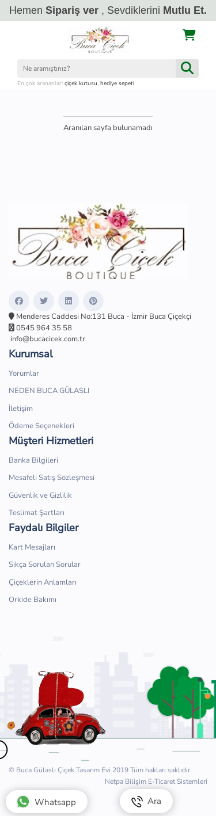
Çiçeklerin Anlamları (43, 582)
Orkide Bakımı (32, 599)
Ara (146, 801)
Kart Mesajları (32, 547)
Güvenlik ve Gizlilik (40, 495)
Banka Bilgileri (33, 460)
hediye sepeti (117, 83)
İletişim (21, 408)
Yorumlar (24, 373)
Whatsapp (46, 802)
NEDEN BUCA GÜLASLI (49, 391)
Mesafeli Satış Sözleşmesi (51, 477)
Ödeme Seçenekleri (41, 426)
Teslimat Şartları (37, 513)
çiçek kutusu (81, 83)
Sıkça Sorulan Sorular (45, 564)
